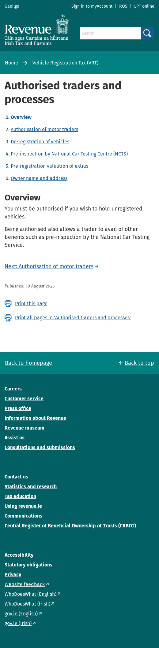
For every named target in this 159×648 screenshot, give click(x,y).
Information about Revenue (35, 418)
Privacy (13, 574)
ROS (123, 6)
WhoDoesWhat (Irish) (27, 604)
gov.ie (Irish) (18, 623)
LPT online (144, 6)
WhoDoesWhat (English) (30, 594)
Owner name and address (39, 178)
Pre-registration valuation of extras (49, 166)
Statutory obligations (28, 565)
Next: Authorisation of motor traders (49, 266)
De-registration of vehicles (40, 142)
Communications (23, 516)
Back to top (139, 363)
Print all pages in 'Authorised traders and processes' (73, 317)
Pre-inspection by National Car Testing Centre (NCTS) (69, 154)
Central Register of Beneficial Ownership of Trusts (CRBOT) (70, 526)
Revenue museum (24, 428)
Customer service (24, 398)
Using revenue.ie (23, 506)
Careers (13, 389)
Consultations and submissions (40, 447)
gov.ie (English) (21, 614)
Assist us (15, 438)
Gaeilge (12, 6)
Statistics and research (31, 486)
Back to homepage (28, 363)
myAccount (101, 6)
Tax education (20, 496)
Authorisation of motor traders (44, 129)
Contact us (16, 477)
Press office (18, 408)
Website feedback (25, 584)
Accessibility (19, 555)
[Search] (110, 33)
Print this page (31, 303)
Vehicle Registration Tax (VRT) (65, 63)
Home (11, 63)
